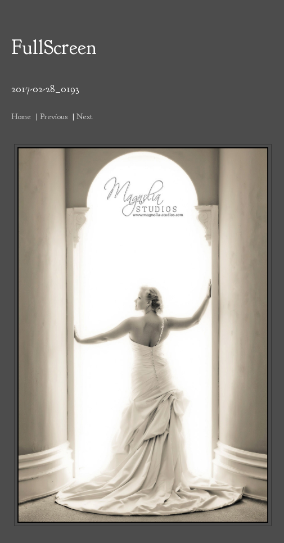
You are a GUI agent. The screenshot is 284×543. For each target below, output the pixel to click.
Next (84, 116)
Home (21, 116)
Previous (53, 116)
